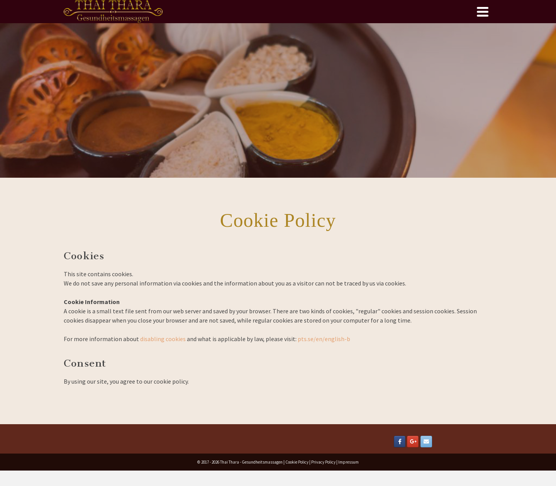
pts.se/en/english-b (323, 339)
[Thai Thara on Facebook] (399, 441)
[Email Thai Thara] (426, 441)
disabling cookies (163, 339)
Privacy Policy (323, 462)
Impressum (348, 462)
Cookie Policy (297, 462)
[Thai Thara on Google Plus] (413, 441)
